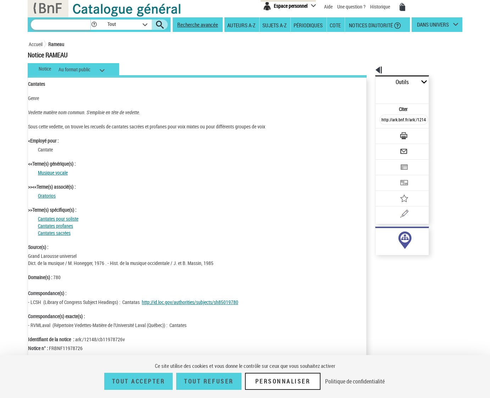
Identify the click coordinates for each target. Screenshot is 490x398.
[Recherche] (60, 25)
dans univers (433, 26)
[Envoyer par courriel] (384, 134)
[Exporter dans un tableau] (389, 148)
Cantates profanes (55, 225)
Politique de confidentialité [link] (355, 381)
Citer (373, 93)
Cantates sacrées (54, 233)
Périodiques (308, 24)
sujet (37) (377, 236)
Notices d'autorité (370, 24)
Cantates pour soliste (58, 218)
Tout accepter (138, 381)
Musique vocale (53, 172)
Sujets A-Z (274, 24)
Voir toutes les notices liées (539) (396, 258)
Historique (380, 6)
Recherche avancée (197, 24)
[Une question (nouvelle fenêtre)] (398, 189)
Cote (335, 24)
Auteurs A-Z (241, 24)
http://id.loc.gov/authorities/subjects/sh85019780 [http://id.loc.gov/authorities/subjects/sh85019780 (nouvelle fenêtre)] (190, 302)
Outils (367, 82)
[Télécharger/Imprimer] (385, 120)
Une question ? (351, 6)
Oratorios (47, 195)
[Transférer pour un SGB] (387, 161)
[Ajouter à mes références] (388, 175)
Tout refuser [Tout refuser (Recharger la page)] (208, 381)
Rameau (56, 44)
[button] (94, 25)
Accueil (36, 44)
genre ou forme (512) (388, 244)
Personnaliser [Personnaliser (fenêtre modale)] (283, 381)
